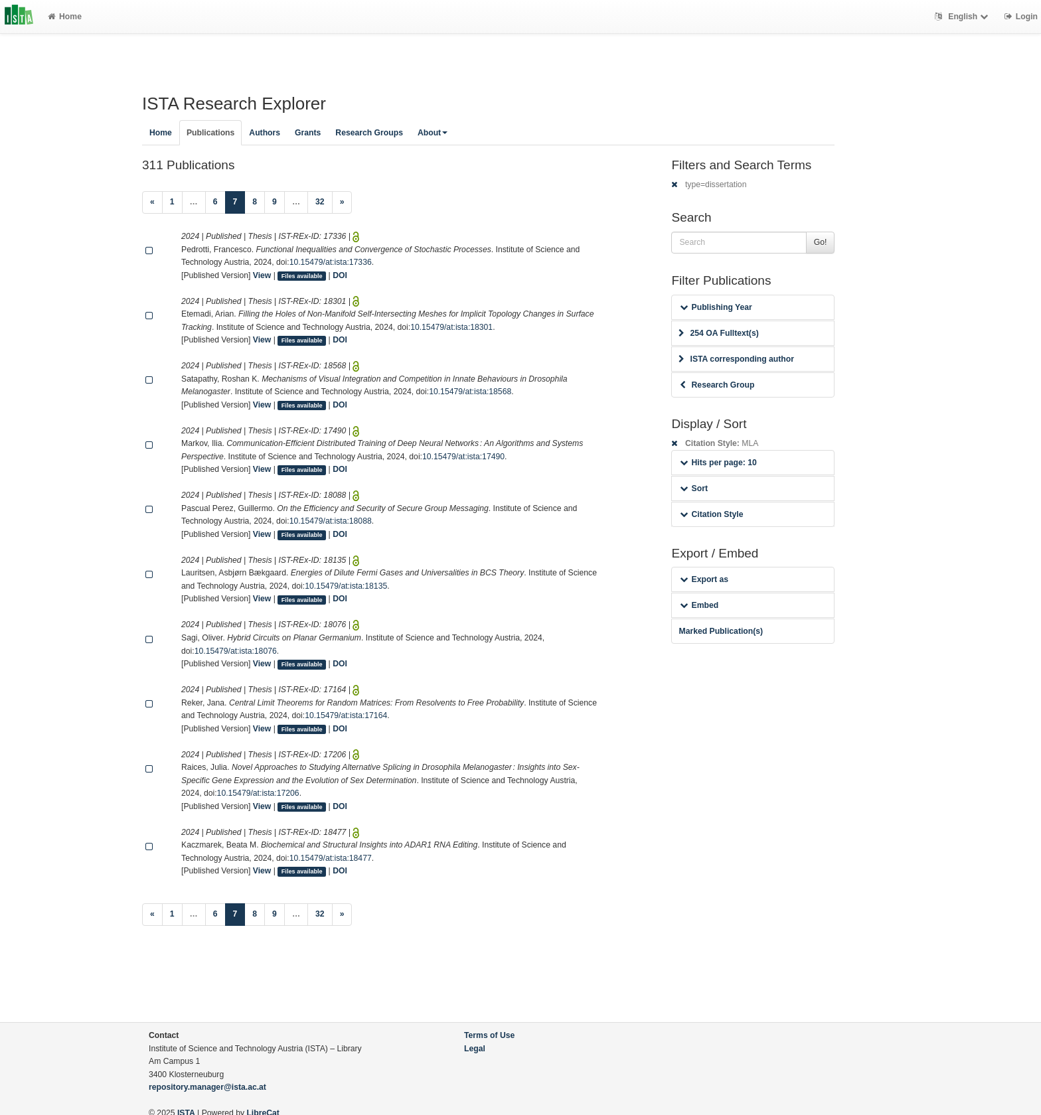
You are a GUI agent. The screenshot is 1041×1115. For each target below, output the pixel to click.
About (432, 132)
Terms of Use (489, 1035)
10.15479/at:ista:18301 (451, 327)
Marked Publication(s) (721, 631)
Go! (820, 242)
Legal (474, 1048)
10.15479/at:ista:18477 (330, 858)
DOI (340, 275)
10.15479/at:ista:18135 (346, 586)
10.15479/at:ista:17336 (330, 262)
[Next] (342, 202)
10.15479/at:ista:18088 (330, 521)
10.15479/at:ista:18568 (470, 391)
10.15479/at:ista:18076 (236, 651)
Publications (210, 132)
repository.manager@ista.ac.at (207, 1087)
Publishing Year (716, 307)
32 (320, 201)
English (963, 16)
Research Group (717, 385)
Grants (308, 132)
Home (65, 16)
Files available (302, 276)
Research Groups (369, 132)
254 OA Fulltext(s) (718, 333)
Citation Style (711, 514)
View (262, 275)
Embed (699, 605)
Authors (264, 132)
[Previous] (152, 202)
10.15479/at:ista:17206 (258, 793)
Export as (704, 579)
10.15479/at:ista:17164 (346, 715)
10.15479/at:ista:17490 (463, 456)
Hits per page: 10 (718, 462)
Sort (693, 488)
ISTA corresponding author (736, 359)
